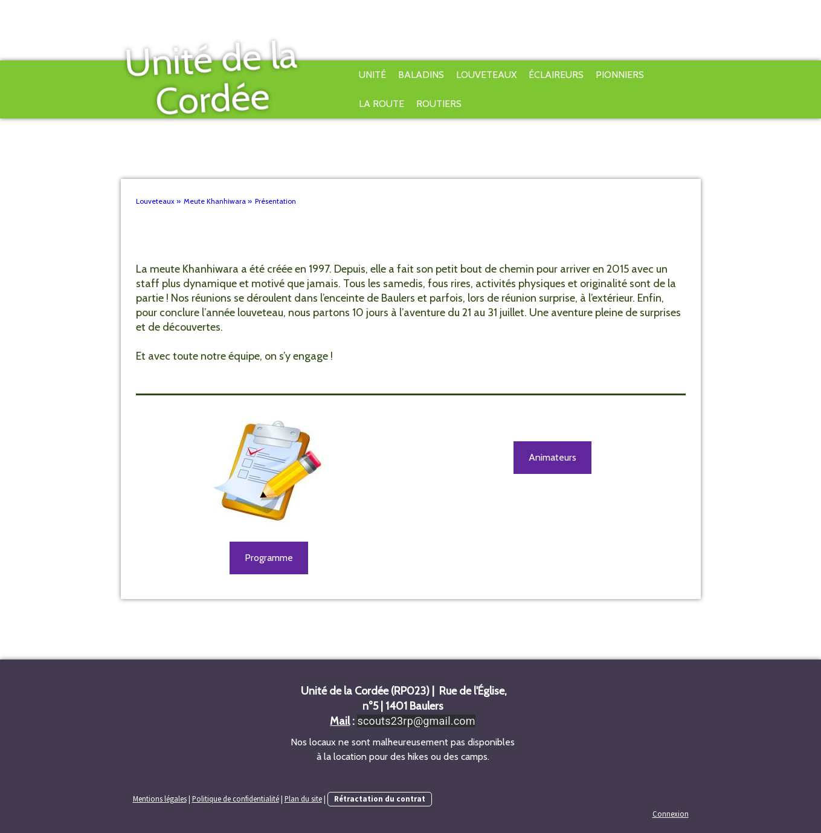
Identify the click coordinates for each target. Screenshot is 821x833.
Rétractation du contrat (379, 798)
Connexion (670, 813)
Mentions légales (160, 798)
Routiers (439, 103)
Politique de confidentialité (235, 798)
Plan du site (303, 798)
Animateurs (552, 457)
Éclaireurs (556, 74)
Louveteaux (486, 74)
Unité (372, 74)
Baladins (421, 74)
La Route (381, 103)
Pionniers (620, 74)
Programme (269, 557)
